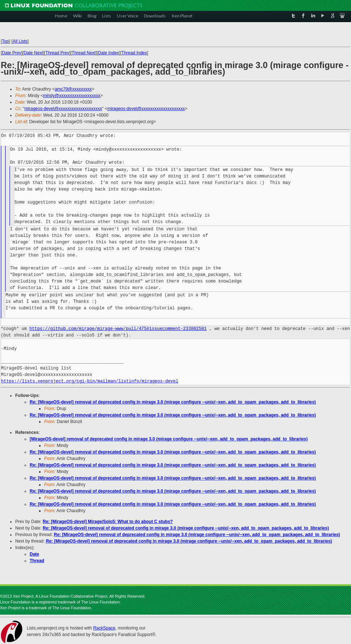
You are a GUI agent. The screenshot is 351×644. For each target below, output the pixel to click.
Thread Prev (57, 52)
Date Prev (11, 52)
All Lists (20, 41)
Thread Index (134, 52)
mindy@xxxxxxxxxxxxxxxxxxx (71, 95)
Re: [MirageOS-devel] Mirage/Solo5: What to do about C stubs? (108, 521)
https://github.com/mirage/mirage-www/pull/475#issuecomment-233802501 (118, 329)
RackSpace (104, 628)
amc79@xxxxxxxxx (73, 89)
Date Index (108, 52)
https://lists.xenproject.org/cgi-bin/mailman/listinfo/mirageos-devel (89, 381)
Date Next (33, 52)
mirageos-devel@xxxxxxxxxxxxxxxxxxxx (63, 108)
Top (5, 41)
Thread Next (84, 52)
